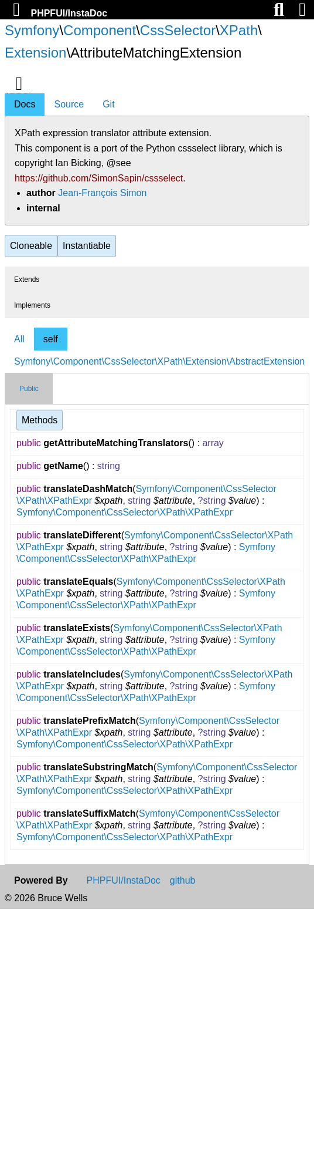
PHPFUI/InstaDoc (68, 13)
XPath (239, 30)
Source (69, 104)
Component (99, 30)
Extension (35, 52)
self (50, 339)
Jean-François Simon (102, 193)
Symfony (32, 30)
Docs (24, 104)
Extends (26, 279)
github (183, 880)
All (19, 339)
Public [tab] (29, 389)
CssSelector (178, 30)
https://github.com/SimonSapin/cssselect (99, 178)
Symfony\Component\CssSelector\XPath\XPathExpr (124, 512)
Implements (32, 305)
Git (108, 104)
